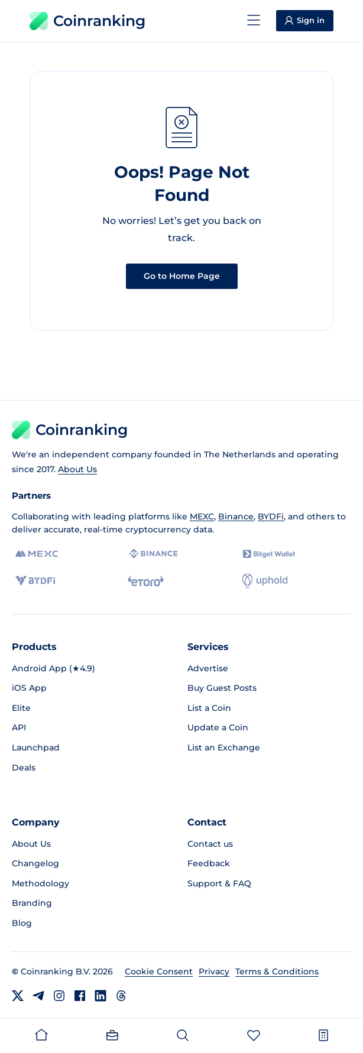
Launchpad (36, 747)
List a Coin (209, 708)
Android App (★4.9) (53, 668)
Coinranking (87, 21)
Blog (22, 923)
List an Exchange (223, 747)
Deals (23, 767)
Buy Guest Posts (222, 687)
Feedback (208, 863)
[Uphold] (264, 580)
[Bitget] (269, 554)
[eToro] (146, 580)
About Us (77, 469)
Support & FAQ (219, 883)
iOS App (29, 687)
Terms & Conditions (277, 971)
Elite (21, 708)
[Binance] (153, 554)
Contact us (210, 843)
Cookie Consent (159, 971)
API (19, 727)
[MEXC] (37, 554)
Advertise (207, 668)
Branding (32, 903)
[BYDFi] (35, 581)
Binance (236, 516)
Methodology (40, 883)
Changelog (35, 863)
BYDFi (271, 516)
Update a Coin (217, 727)
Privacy (214, 971)
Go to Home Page (182, 276)
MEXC (202, 516)
